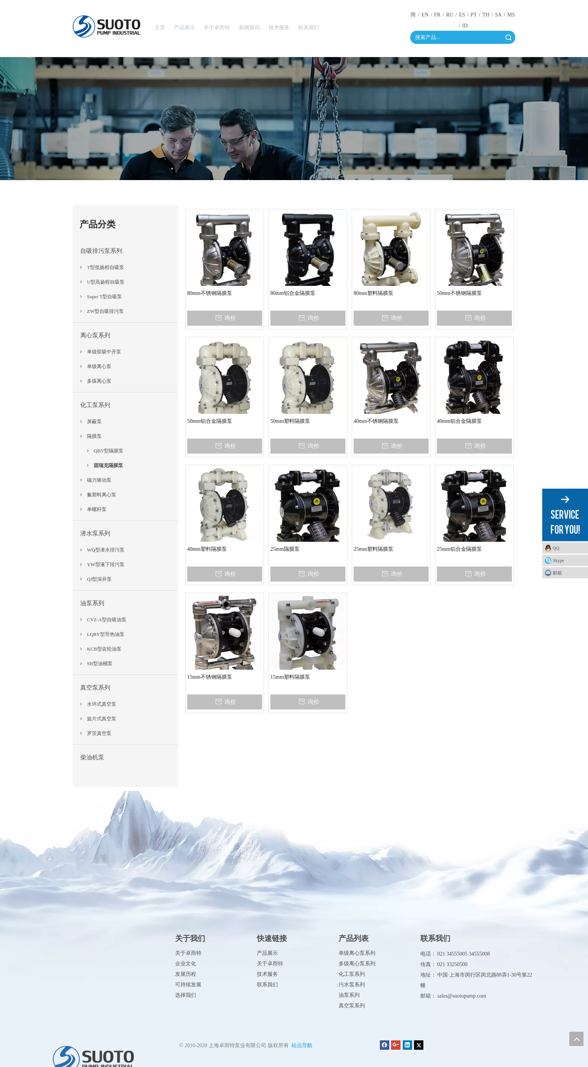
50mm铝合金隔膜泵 (209, 421)
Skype (558, 560)
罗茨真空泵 (99, 733)
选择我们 (185, 995)
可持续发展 (188, 984)
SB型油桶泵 (99, 663)
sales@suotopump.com (461, 996)
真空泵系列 (95, 687)
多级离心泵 (99, 381)
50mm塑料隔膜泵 (290, 421)
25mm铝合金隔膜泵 (459, 549)
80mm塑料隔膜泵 (373, 293)
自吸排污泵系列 (101, 251)
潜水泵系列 (95, 533)
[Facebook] (384, 1045)
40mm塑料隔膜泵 (207, 549)
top (576, 1039)
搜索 (508, 37)
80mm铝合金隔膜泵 (292, 293)
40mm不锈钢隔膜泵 (376, 421)
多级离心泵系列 (357, 963)
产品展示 (267, 953)
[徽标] (106, 26)
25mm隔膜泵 (285, 549)
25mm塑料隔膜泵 (373, 549)
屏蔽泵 (94, 421)
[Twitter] (418, 1045)
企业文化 (185, 963)
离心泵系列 (95, 335)
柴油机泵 (92, 757)
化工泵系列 (95, 405)
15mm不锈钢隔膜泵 (209, 677)
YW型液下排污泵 (105, 564)
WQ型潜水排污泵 (105, 550)
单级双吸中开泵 (104, 352)
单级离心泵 (99, 366)
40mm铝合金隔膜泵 (459, 421)
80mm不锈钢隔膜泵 (209, 293)
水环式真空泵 (101, 704)
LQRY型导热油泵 (105, 634)
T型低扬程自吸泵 (105, 267)
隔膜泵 (94, 436)
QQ (556, 548)
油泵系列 (92, 603)
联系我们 (267, 984)
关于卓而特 (188, 953)
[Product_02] (294, 118)
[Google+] (395, 1045)
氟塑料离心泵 (101, 494)
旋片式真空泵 (101, 718)
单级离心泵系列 (357, 953)
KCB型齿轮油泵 (104, 649)
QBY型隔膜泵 (108, 451)
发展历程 (185, 974)
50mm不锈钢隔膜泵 (459, 293)
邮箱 (557, 573)
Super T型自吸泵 (104, 296)
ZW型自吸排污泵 (105, 311)
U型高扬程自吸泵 (105, 282)
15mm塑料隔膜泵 (290, 677)
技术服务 (267, 974)
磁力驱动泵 (99, 480)
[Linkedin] (407, 1045)
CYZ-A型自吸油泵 (106, 619)
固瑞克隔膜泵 (108, 465)
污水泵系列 (352, 984)
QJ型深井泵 (99, 579)
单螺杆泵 (96, 509)
